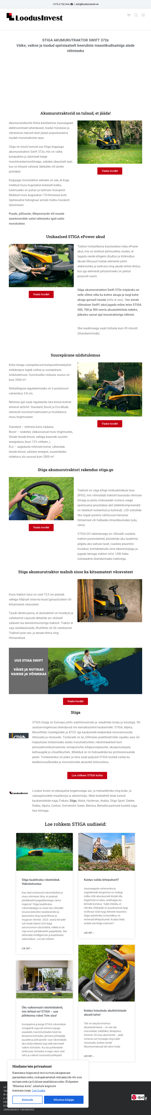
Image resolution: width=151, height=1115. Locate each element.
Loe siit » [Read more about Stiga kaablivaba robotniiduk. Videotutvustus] (27, 948)
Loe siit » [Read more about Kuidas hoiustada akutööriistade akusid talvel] (89, 1056)
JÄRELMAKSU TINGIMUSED (18, 1109)
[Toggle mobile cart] (129, 15)
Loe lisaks (38, 1090)
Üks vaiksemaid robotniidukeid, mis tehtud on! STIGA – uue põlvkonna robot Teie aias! (42, 1011)
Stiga (73, 800)
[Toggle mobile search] (136, 15)
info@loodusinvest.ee (87, 4)
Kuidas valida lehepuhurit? (101, 880)
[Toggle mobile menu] (143, 15)
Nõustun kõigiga (64, 1099)
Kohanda (27, 1099)
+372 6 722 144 (61, 4)
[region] (47, 1084)
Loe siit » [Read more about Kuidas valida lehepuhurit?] (89, 933)
